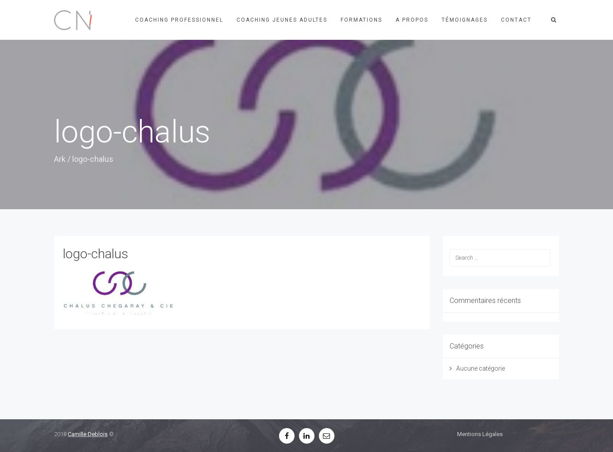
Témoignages (465, 20)
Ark (60, 159)
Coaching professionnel (179, 20)
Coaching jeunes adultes (282, 20)
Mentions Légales (480, 434)
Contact (516, 20)
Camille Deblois (88, 434)
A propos (412, 20)
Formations (361, 20)
